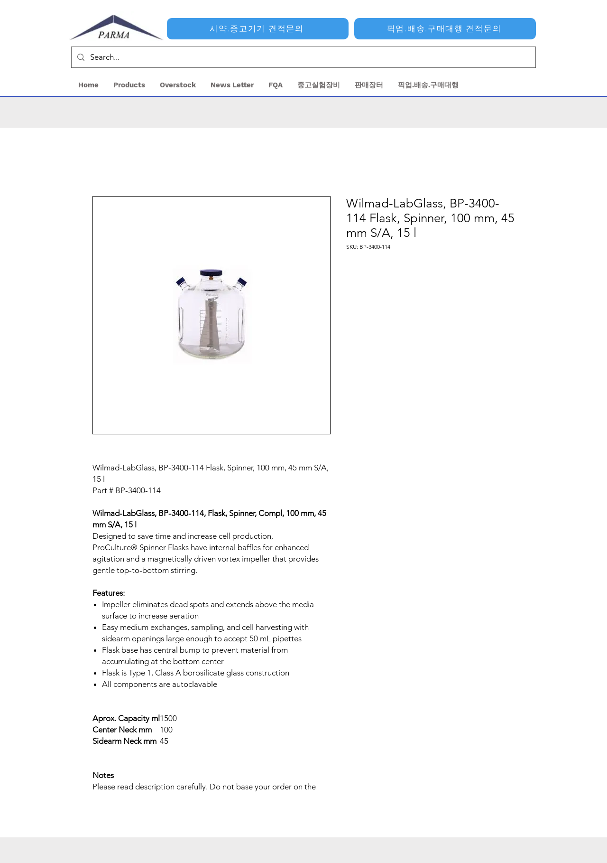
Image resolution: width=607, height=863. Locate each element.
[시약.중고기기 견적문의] (258, 28)
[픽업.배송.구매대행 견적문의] (445, 28)
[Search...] (302, 57)
